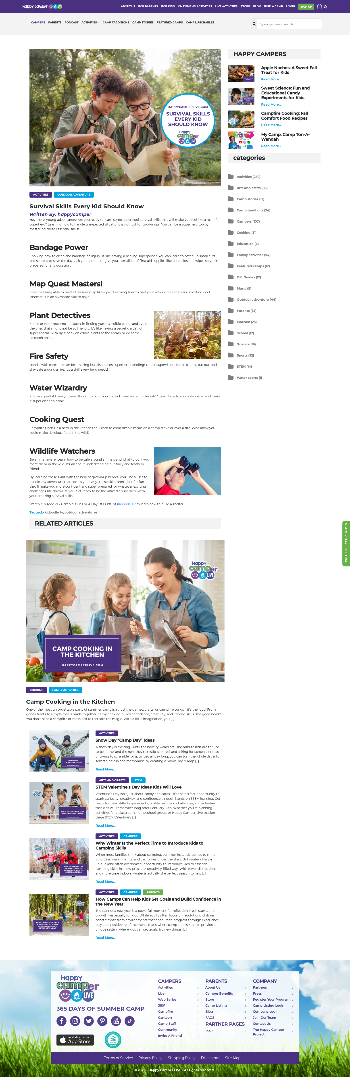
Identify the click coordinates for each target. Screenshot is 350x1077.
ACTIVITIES (89, 22)
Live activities (226, 6)
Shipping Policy (182, 1058)
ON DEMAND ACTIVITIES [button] (195, 6)
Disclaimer (210, 1058)
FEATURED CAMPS (170, 22)
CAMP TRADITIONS (116, 22)
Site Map (233, 1058)
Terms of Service (118, 1058)
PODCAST (71, 22)
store (245, 6)
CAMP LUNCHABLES (200, 22)
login (290, 6)
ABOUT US (128, 6)
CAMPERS (38, 22)
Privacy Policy (150, 1058)
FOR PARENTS (148, 6)
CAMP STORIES (143, 22)
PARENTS (54, 22)
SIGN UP (306, 6)
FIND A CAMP (273, 6)
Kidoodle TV (126, 504)
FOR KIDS (168, 6)
